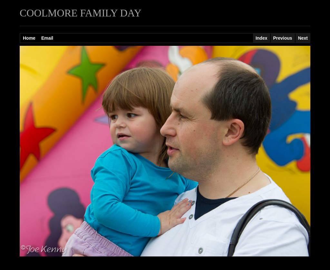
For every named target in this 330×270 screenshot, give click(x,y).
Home (29, 38)
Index (261, 38)
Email (47, 38)
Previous (282, 38)
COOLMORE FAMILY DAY (80, 13)
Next (303, 38)
